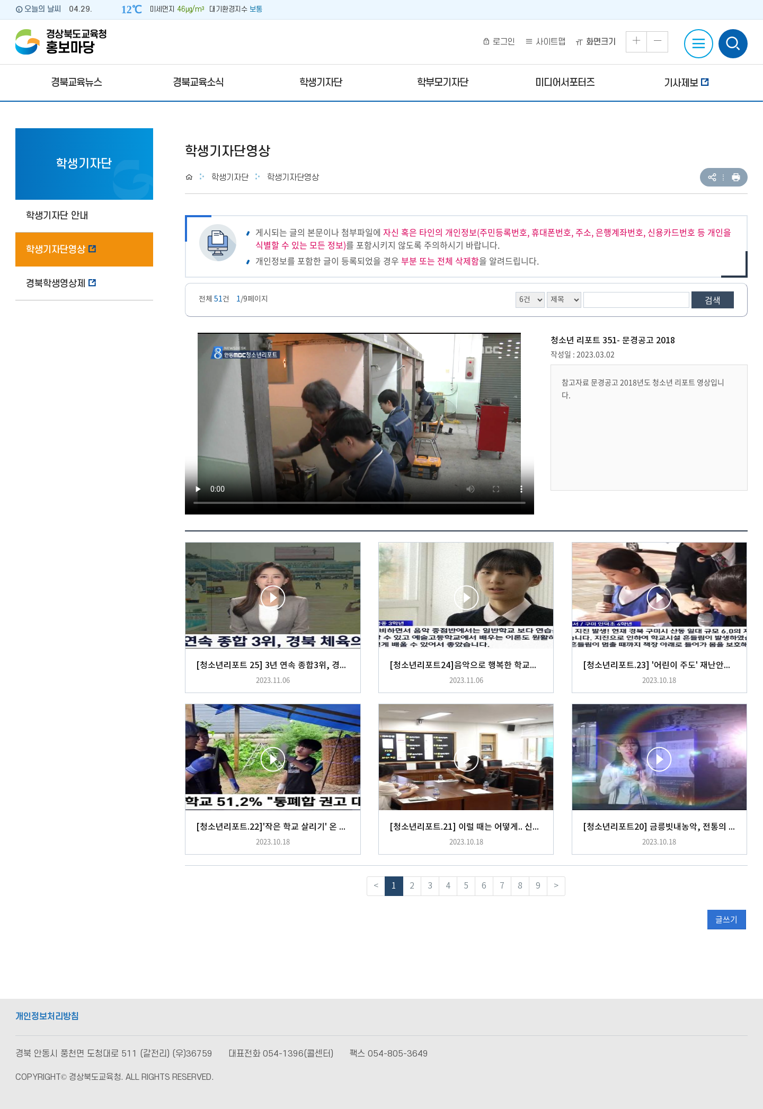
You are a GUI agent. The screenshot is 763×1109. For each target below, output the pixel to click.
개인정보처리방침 (47, 1017)
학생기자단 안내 (57, 216)
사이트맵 (545, 42)
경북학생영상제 (55, 284)
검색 (713, 300)
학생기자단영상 (55, 250)
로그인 (498, 42)
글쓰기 (726, 919)
